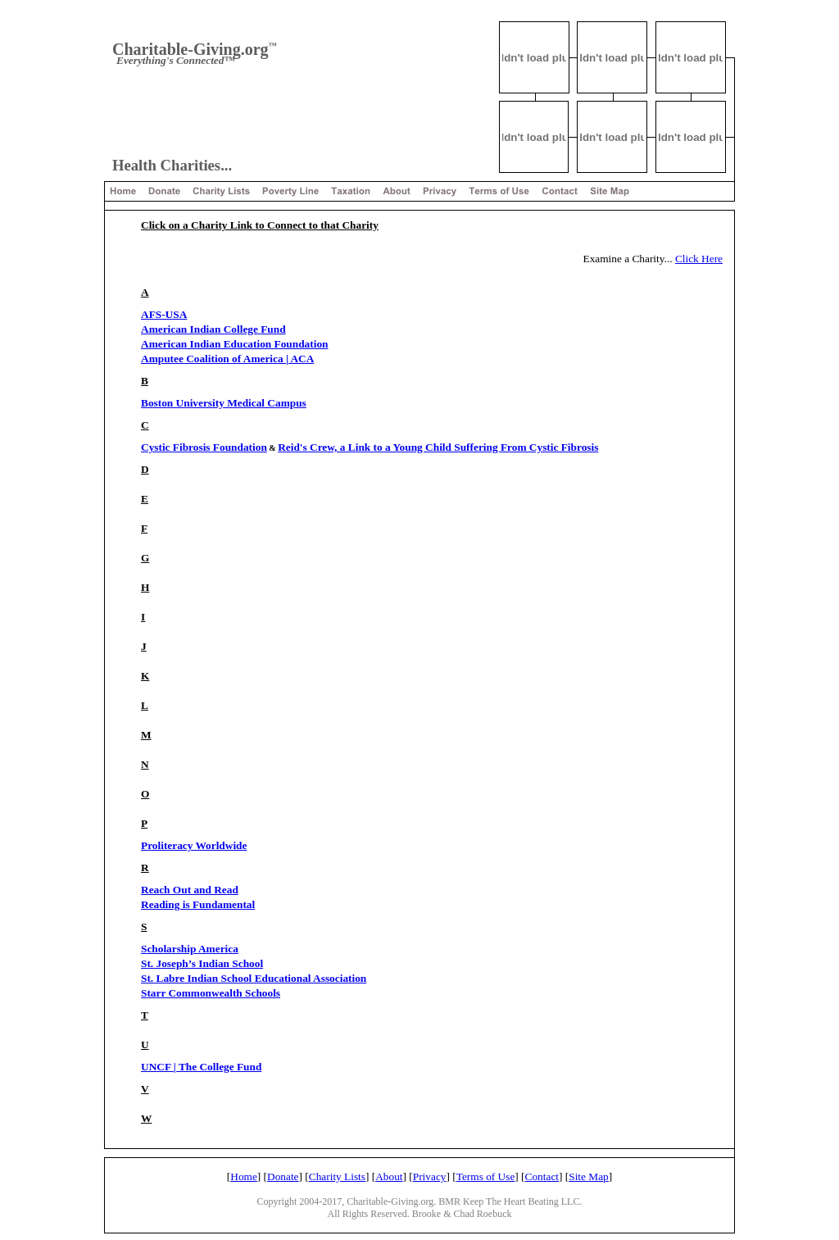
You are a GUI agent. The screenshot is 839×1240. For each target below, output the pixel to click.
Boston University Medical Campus (223, 403)
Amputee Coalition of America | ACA (227, 358)
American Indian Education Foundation (234, 344)
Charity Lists (337, 1176)
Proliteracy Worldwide (194, 845)
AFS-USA (164, 314)
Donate (283, 1176)
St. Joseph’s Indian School (202, 963)
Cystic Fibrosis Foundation (204, 447)
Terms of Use (485, 1176)
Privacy (430, 1176)
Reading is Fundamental (198, 904)
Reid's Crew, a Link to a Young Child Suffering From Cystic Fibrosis (438, 447)
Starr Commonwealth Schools (210, 993)
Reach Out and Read (189, 889)
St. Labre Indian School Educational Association (253, 978)
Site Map (589, 1176)
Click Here (699, 258)
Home (243, 1176)
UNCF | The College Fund (201, 1067)
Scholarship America (189, 948)
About (388, 1176)
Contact (542, 1176)
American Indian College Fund (213, 329)
